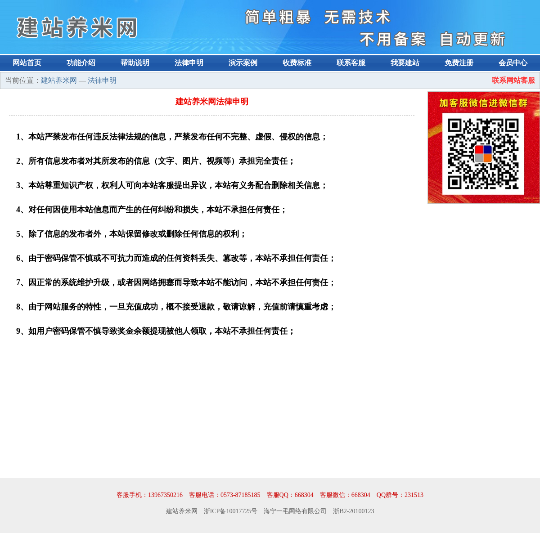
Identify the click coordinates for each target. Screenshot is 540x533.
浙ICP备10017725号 (231, 511)
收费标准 (297, 63)
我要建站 (405, 63)
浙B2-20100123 (353, 511)
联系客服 (351, 63)
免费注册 (459, 63)
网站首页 (27, 63)
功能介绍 (81, 63)
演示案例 (243, 63)
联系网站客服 (513, 80)
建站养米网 (59, 80)
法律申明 (189, 63)
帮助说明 (135, 63)
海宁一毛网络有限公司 (295, 511)
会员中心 (513, 63)
